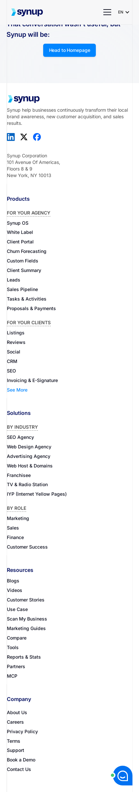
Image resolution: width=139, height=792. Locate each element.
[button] (107, 12)
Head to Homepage (69, 50)
